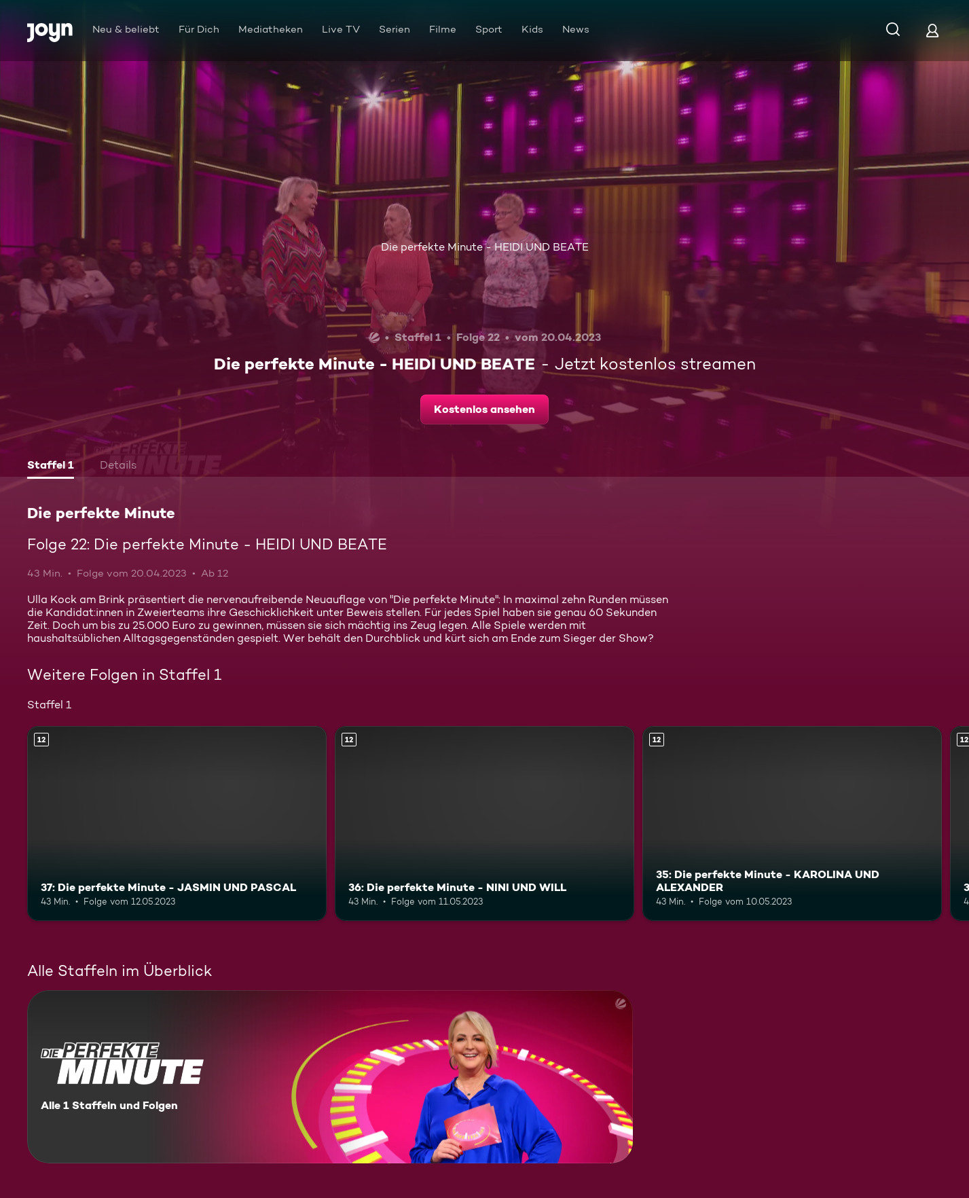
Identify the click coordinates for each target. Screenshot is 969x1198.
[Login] (932, 30)
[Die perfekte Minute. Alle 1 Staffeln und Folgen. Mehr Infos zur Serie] (330, 1076)
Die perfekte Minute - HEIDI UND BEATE (485, 246)
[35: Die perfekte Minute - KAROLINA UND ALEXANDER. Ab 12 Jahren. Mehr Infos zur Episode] (792, 823)
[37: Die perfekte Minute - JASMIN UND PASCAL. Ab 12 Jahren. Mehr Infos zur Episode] (177, 823)
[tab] (50, 466)
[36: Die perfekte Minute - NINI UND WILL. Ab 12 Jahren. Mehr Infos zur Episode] (484, 823)
